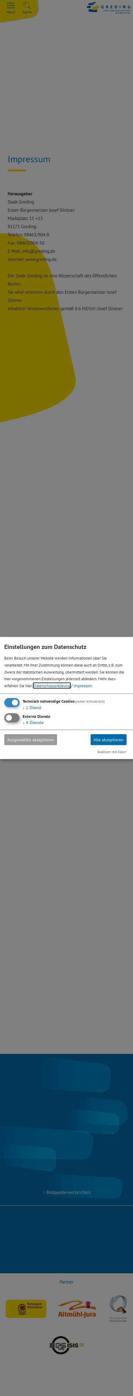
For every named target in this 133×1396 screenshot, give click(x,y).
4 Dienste (33, 722)
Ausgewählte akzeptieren (30, 740)
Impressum (83, 685)
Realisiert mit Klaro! (111, 752)
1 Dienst (32, 707)
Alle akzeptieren (109, 740)
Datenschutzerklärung (52, 685)
